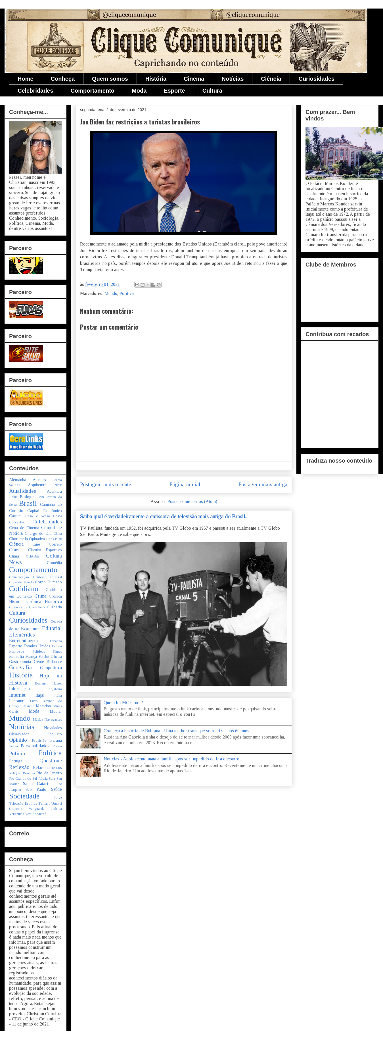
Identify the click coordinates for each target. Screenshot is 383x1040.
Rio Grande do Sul (23, 779)
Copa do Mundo (21, 582)
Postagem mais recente (105, 484)
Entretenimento (23, 640)
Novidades (53, 727)
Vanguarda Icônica (45, 809)
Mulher (56, 711)
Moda (139, 91)
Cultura (212, 91)
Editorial (52, 628)
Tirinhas (30, 803)
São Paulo (36, 789)
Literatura (17, 700)
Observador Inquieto (35, 734)
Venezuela (16, 814)
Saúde (56, 789)
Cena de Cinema (24, 527)
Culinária (54, 607)
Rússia (43, 779)
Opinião (18, 740)
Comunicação (19, 577)
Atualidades (22, 491)
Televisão (16, 804)
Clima (14, 556)
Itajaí (40, 695)
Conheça (63, 79)
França (31, 656)
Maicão (28, 706)
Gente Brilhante (48, 661)
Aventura (54, 491)
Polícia (17, 753)
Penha (13, 746)
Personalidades (35, 745)
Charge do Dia (38, 533)
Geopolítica (51, 667)
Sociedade (24, 796)
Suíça (58, 797)
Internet (17, 695)
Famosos (16, 651)
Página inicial (184, 484)
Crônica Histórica (44, 601)
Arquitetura (37, 484)
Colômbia (32, 556)
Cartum (15, 515)
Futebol (44, 657)
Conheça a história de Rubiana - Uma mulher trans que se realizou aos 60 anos (176, 730)
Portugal (16, 761)
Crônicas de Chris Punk (27, 607)
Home (26, 79)
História (155, 79)
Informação (19, 688)
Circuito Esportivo (45, 550)
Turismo (44, 804)
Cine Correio (47, 544)
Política (127, 293)
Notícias (232, 79)
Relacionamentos (47, 767)
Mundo (110, 293)
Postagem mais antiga (262, 484)
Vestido (30, 814)
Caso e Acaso (37, 516)
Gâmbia (56, 657)
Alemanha (17, 479)
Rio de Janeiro (49, 773)
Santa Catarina (37, 783)
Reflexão (19, 767)
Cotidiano (23, 589)
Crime (41, 596)
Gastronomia (20, 661)
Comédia (54, 562)
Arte (58, 484)
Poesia (57, 746)
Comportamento (92, 91)
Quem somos (110, 79)
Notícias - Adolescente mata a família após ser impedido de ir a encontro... (173, 758)
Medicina (43, 706)
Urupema (15, 809)
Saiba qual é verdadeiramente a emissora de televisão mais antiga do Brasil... (164, 516)
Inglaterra (54, 689)
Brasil (28, 503)
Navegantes (53, 719)
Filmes (57, 652)
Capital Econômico (44, 510)
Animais (39, 479)
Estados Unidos (37, 646)
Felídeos (38, 652)
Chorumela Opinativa (27, 538)
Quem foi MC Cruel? (123, 702)
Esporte (174, 91)
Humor (57, 683)
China (57, 534)
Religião (15, 773)
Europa (57, 646)
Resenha (29, 773)
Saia (52, 779)
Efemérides (22, 635)
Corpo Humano (48, 582)
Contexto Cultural (47, 577)
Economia (30, 628)
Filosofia (16, 656)
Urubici (56, 804)
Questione (50, 761)
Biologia (27, 496)
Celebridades (35, 91)
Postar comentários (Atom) (192, 501)
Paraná (56, 740)
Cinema (194, 79)
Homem (40, 683)
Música (38, 719)
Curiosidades (316, 79)
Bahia (13, 497)
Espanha (56, 641)
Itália (58, 696)
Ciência (271, 79)
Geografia (20, 667)
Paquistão (39, 740)
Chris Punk (54, 539)
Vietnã (41, 814)
